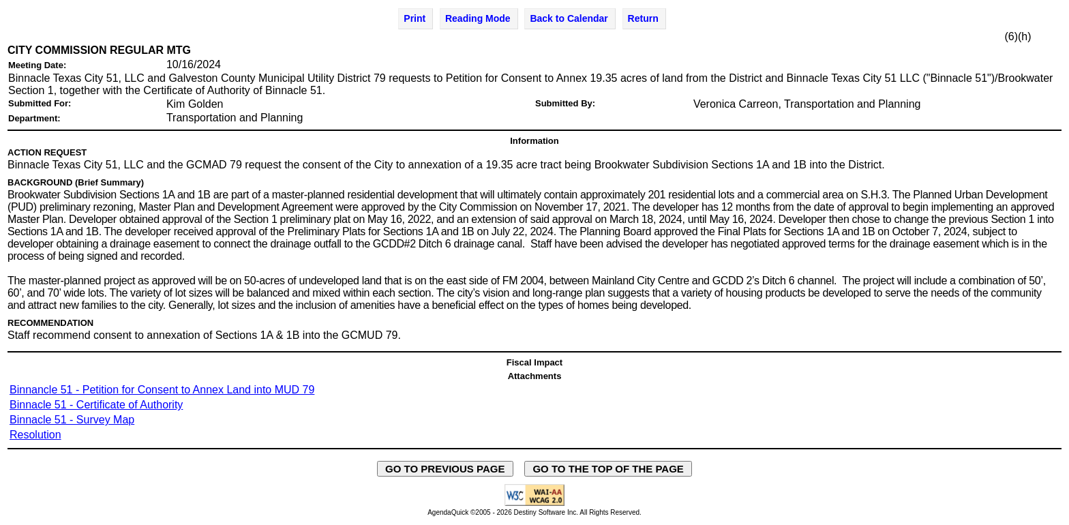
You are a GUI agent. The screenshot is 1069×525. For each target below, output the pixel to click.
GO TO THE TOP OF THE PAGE (608, 469)
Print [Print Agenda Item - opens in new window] (414, 18)
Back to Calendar (568, 18)
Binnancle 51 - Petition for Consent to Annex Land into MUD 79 (162, 389)
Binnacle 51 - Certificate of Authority (96, 404)
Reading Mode (478, 18)
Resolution (35, 434)
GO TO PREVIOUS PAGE (445, 469)
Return (643, 18)
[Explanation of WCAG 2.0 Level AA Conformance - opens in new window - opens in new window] (534, 503)
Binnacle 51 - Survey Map (72, 419)
